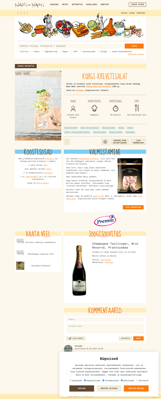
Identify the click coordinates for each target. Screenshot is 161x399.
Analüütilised (92, 381)
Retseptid (77, 4)
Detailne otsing (136, 54)
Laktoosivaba (99, 132)
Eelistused (127, 381)
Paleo (36, 52)
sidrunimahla (32, 177)
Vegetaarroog (51, 52)
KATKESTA (125, 338)
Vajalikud (76, 381)
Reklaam (141, 13)
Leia (134, 46)
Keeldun (81, 388)
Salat (121, 128)
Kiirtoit (24, 52)
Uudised (54, 4)
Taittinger (106, 260)
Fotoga (104, 52)
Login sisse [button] (137, 4)
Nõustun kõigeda (136, 388)
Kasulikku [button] (91, 4)
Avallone (80, 90)
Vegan (65, 52)
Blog (132, 13)
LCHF (75, 52)
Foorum (124, 13)
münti (49, 169)
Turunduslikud (111, 381)
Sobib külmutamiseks (122, 52)
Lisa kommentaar (138, 142)
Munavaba (130, 132)
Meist (65, 4)
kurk (45, 165)
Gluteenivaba (89, 52)
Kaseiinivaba (115, 132)
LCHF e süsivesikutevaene (77, 132)
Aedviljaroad (71, 128)
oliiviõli (48, 173)
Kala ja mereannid (89, 128)
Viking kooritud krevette (98, 87)
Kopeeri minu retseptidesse (120, 142)
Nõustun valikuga (109, 388)
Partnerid (142, 381)
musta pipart (43, 183)
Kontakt (105, 4)
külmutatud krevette (89, 159)
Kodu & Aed (98, 196)
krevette (49, 159)
